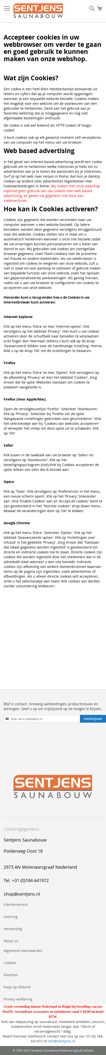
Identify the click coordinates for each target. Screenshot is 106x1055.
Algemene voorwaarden (23, 950)
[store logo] (38, 11)
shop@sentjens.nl (22, 894)
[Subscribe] (93, 719)
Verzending (13, 928)
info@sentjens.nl (61, 1041)
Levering (11, 916)
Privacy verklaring (18, 999)
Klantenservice (16, 904)
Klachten (11, 975)
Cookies (10, 962)
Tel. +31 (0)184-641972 (26, 880)
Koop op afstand (17, 987)
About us (11, 941)
